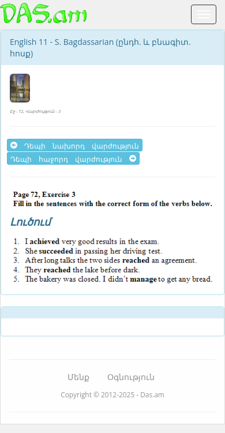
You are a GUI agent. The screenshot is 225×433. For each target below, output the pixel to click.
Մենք (78, 376)
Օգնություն (131, 376)
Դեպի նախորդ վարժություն (74, 145)
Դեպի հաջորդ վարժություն (73, 158)
